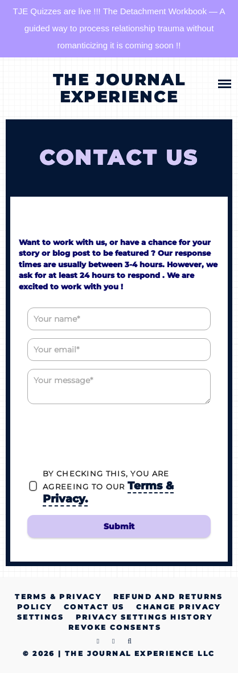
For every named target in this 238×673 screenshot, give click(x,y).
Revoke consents (114, 627)
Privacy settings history (144, 617)
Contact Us (94, 607)
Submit (119, 526)
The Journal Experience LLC (140, 653)
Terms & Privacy (58, 596)
